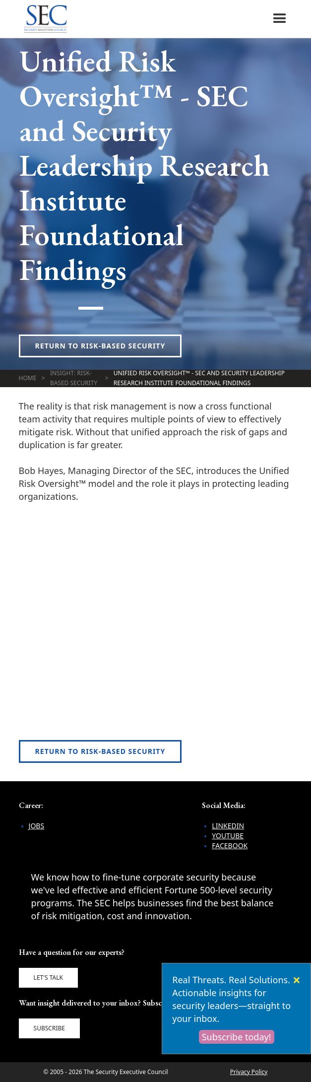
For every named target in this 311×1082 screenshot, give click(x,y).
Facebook (230, 845)
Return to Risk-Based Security (100, 345)
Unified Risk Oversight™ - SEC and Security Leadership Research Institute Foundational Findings (199, 378)
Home (28, 378)
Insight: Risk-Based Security (73, 378)
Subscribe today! (236, 1037)
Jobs (37, 825)
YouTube (228, 835)
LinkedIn (228, 825)
